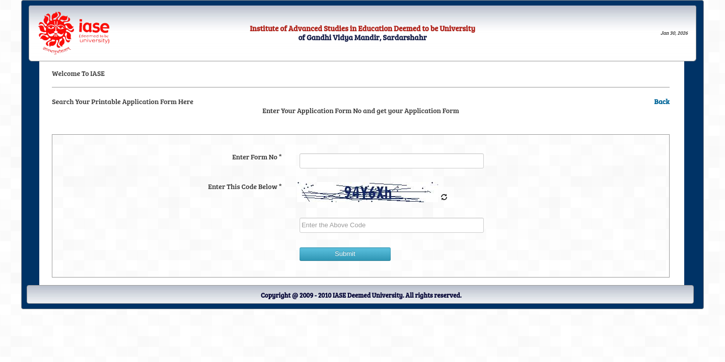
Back (662, 101)
